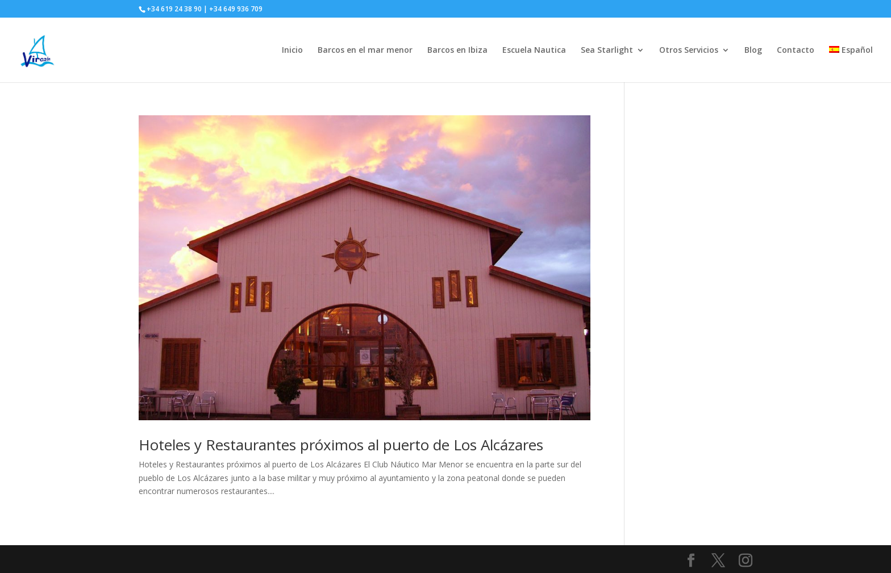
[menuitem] (851, 64)
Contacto (795, 50)
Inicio (292, 50)
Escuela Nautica (534, 50)
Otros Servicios (688, 50)
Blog (753, 50)
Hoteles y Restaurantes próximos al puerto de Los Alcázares (341, 444)
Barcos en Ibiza (457, 50)
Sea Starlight (607, 50)
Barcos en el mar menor (365, 50)
